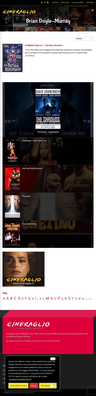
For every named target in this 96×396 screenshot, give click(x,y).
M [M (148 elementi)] (47, 298)
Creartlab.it (30, 392)
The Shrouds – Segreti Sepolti (48, 132)
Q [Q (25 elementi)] (62, 298)
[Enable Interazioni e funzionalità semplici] (53, 358)
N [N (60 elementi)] (51, 298)
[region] (32, 373)
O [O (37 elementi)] (55, 298)
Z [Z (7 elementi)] (90, 299)
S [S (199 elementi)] (69, 298)
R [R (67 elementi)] (66, 298)
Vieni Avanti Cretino (29, 224)
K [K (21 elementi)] (40, 298)
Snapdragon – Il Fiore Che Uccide (34, 141)
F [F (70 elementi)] (25, 298)
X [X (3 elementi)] (85, 299)
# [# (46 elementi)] (4, 298)
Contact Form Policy (78, 2)
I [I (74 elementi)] (35, 298)
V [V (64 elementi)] (79, 298)
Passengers (26, 196)
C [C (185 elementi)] (15, 298)
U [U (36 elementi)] (76, 298)
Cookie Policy (90, 2)
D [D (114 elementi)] (19, 298)
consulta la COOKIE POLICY (20, 379)
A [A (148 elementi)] (7, 298)
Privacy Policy (65, 2)
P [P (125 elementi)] (59, 298)
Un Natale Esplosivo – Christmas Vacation (43, 45)
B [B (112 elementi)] (11, 298)
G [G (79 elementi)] (29, 298)
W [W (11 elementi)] (83, 299)
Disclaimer (55, 2)
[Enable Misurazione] (53, 386)
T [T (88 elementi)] (73, 298)
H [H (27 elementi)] (33, 298)
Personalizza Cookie (18, 385)
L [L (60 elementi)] (43, 298)
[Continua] (30, 55)
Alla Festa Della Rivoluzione (32, 168)
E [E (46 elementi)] (22, 298)
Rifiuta (33, 385)
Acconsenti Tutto (48, 385)
